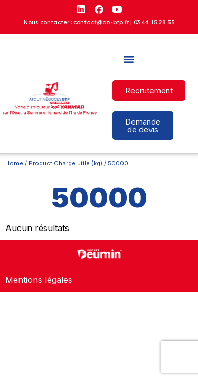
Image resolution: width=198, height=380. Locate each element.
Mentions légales (38, 279)
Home (14, 163)
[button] (128, 59)
